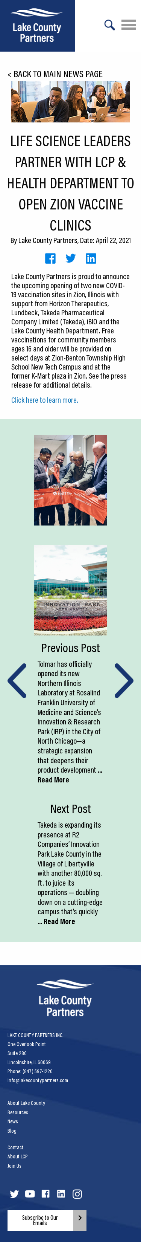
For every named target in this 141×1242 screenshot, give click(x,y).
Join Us (14, 1166)
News (13, 1121)
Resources (18, 1112)
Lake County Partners (47, 240)
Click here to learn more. (44, 400)
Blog (12, 1130)
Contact (15, 1147)
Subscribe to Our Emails (40, 1220)
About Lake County (26, 1103)
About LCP (18, 1156)
